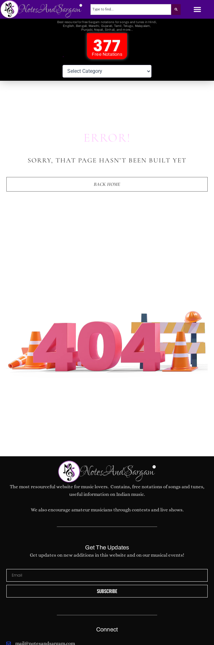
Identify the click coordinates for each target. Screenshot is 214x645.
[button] (197, 9)
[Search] (176, 9)
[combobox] (130, 9)
